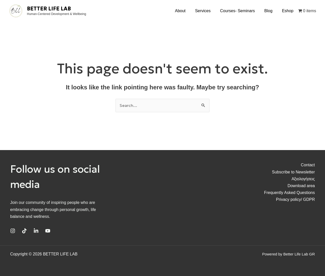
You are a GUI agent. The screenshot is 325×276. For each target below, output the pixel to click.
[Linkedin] (36, 230)
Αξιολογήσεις (303, 179)
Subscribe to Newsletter (293, 172)
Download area (301, 186)
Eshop (288, 11)
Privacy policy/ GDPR (295, 199)
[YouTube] (47, 230)
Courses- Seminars (240, 11)
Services (207, 11)
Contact (308, 165)
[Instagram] (12, 230)
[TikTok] (24, 230)
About (186, 11)
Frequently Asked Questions (289, 192)
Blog (270, 11)
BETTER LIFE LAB (49, 8)
